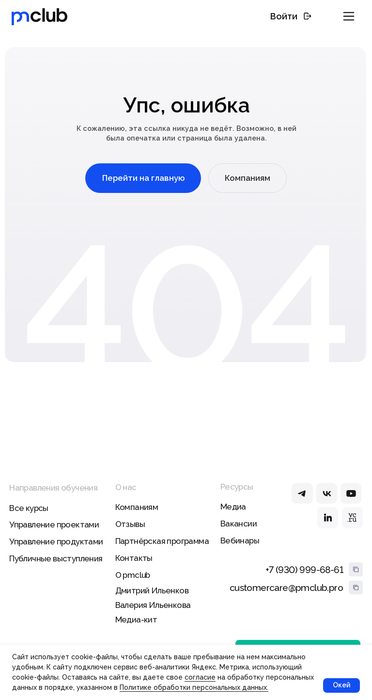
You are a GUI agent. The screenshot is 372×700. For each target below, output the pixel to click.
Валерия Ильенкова (153, 605)
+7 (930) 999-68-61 (304, 569)
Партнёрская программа (162, 541)
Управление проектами (54, 524)
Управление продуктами (56, 541)
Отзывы (130, 524)
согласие (200, 677)
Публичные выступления (55, 558)
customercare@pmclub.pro (286, 587)
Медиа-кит (136, 619)
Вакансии (238, 523)
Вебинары (239, 540)
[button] (349, 16)
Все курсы (28, 508)
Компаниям (136, 507)
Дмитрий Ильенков (151, 590)
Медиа (233, 506)
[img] (302, 493)
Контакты (134, 558)
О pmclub (132, 575)
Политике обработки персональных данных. (194, 687)
